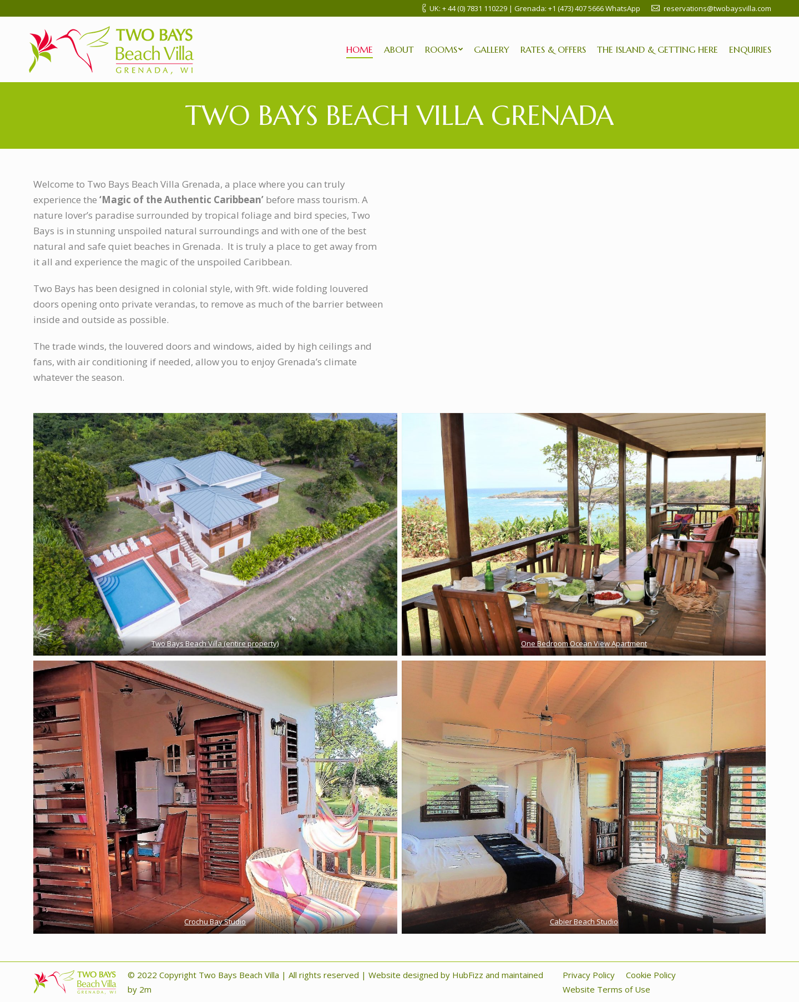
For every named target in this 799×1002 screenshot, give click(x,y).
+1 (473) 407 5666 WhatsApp (594, 8)
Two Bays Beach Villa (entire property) (215, 643)
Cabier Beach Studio (584, 922)
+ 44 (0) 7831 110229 (474, 8)
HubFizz (467, 974)
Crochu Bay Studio (215, 922)
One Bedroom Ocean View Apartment (584, 643)
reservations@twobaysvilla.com (717, 8)
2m (144, 989)
